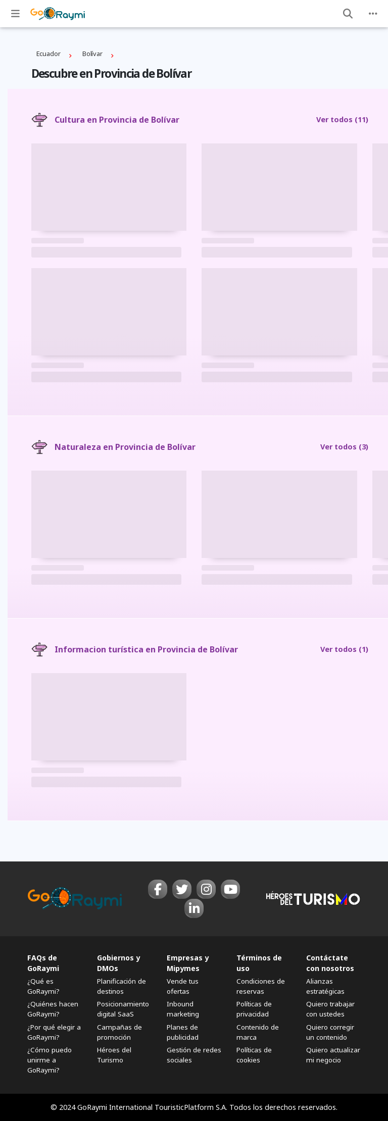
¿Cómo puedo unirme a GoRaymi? (49, 1060)
